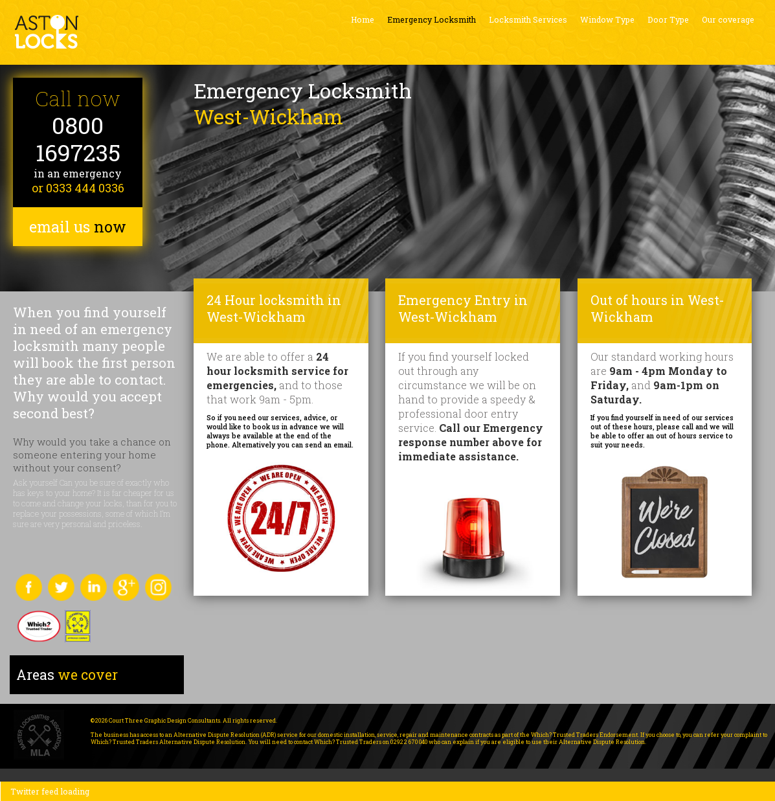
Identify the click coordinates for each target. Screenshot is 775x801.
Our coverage (728, 19)
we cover (67, 675)
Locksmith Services (528, 19)
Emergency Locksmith (431, 19)
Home (362, 19)
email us (77, 226)
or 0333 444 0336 (78, 188)
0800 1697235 (78, 139)
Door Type (668, 19)
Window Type (607, 19)
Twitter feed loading (49, 791)
